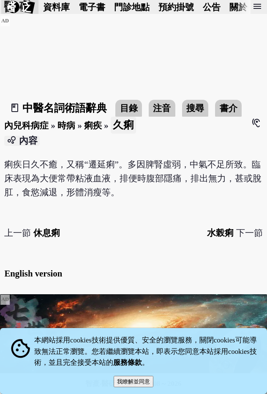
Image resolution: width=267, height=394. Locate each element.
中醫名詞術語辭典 (64, 108)
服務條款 (127, 362)
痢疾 (93, 125)
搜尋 (195, 108)
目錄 (129, 108)
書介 (228, 108)
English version (33, 273)
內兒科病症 (26, 125)
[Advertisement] (133, 75)
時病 (66, 125)
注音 (162, 108)
